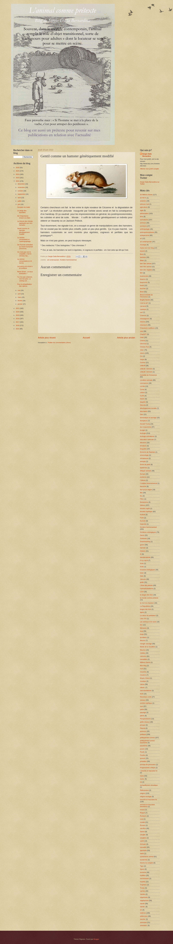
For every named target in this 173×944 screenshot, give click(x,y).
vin (141, 910)
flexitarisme (144, 502)
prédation (143, 761)
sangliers (143, 838)
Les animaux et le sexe (148, 622)
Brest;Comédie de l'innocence (146, 296)
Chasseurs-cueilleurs (147, 328)
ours (141, 706)
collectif (142, 365)
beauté (142, 251)
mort (141, 669)
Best (141, 254)
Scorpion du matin (23, 207)
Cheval (142, 340)
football (142, 515)
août (19, 197)
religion (142, 793)
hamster (143, 548)
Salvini (142, 832)
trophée (142, 882)
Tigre (142, 866)
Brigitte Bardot (145, 300)
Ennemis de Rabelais (147, 452)
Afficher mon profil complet (149, 169)
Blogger (96, 939)
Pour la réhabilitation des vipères (24, 285)
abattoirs (143, 201)
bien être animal (145, 263)
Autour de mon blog (147, 248)
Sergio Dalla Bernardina (147, 155)
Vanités (142, 894)
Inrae (142, 563)
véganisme (144, 897)
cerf (141, 312)
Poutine (142, 755)
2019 (18, 315)
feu (141, 496)
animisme (143, 226)
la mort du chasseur (147, 603)
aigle (141, 210)
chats (142, 337)
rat (141, 782)
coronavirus (144, 383)
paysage (143, 712)
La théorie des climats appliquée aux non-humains (25, 223)
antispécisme (144, 235)
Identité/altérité (145, 557)
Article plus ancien (126, 337)
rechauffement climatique (149, 785)
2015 (18, 329)
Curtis (142, 396)
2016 (18, 325)
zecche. (142, 919)
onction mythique (146, 703)
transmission (144, 878)
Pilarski (142, 728)
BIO (141, 273)
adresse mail (144, 204)
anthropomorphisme (147, 232)
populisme (143, 746)
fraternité (143, 524)
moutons (143, 675)
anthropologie (145, 229)
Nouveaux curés (145, 697)
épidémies (143, 468)
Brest (142, 292)
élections (143, 443)
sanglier (143, 835)
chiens (142, 353)
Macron (142, 640)
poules (142, 749)
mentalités (143, 659)
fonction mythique (146, 511)
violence (143, 913)
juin (19, 204)
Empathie (143, 449)
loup (141, 631)
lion (141, 625)
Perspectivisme (145, 719)
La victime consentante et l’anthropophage (23, 239)
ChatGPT (143, 334)
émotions (143, 446)
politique (143, 734)
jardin (142, 582)
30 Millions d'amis (146, 195)
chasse (142, 322)
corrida (142, 386)
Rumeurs (143, 816)
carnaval (143, 306)
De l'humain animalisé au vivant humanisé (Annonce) (25, 246)
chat (141, 331)
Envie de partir (145, 464)
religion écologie (145, 796)
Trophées (143, 885)
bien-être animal (145, 267)
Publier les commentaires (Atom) (59, 342)
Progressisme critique (147, 768)
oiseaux (142, 700)
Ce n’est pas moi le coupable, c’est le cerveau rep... (24, 254)
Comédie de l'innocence (148, 375)
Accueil (86, 337)
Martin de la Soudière (147, 647)
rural (141, 819)
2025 (18, 171)
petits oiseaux (145, 722)
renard (142, 810)
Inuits (142, 567)
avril (19, 294)
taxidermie (143, 860)
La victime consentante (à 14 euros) (24, 261)
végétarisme (144, 900)
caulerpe (143, 309)
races (142, 776)
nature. (142, 687)
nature (142, 684)
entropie (143, 461)
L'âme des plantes (146, 585)
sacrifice (143, 828)
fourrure (143, 521)
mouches (143, 672)
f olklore (143, 480)
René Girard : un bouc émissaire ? (25, 272)
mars (20, 297)
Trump (142, 888)
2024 (18, 174)
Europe (142, 474)
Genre (142, 535)
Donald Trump (145, 424)
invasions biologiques (147, 570)
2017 (18, 322)
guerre (142, 545)
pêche (142, 716)
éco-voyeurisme (145, 427)
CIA (141, 356)
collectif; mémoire (146, 369)
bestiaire (143, 257)
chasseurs (143, 325)
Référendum (144, 790)
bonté (142, 285)
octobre (20, 191)
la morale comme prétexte (149, 598)
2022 (18, 181)
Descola (143, 405)
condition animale (146, 380)
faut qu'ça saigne (146, 490)
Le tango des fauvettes (21, 211)
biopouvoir (143, 282)
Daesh (142, 399)
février (20, 300)
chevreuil (143, 344)
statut (142, 853)
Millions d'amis (145, 662)
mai (19, 290)
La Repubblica (145, 606)
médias (142, 653)
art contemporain (53, 260)
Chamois (143, 315)
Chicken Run (144, 347)
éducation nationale (147, 439)
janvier (20, 304)
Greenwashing (145, 541)
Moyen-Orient (145, 678)
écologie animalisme (147, 436)
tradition (143, 875)
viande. (142, 907)
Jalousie (143, 579)
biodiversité (144, 276)
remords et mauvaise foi (148, 800)
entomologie (144, 455)
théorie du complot (146, 863)
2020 (18, 312)
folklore (142, 505)
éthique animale (145, 471)
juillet (20, 201)
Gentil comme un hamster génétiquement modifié (23, 231)
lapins (142, 612)
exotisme (143, 477)
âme (141, 216)
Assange (143, 245)
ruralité (142, 822)
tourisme (143, 872)
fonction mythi (145, 508)
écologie (143, 433)
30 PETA (143, 198)
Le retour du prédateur (148, 615)
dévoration (143, 411)
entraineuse (144, 458)
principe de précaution (148, 764)
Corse (142, 389)
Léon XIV (143, 618)
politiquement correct (147, 737)
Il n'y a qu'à (144, 560)
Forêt (142, 518)
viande (142, 903)
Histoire (142, 551)
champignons (145, 319)
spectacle (143, 850)
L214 (142, 592)
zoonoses (143, 922)
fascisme (143, 486)
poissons (143, 731)
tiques (142, 869)
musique (143, 681)
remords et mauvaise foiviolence (147, 805)
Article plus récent (47, 337)
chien (142, 350)
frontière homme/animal (68, 260)
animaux (143, 223)
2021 (18, 308)
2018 (18, 318)
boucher (143, 288)
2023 (18, 178)
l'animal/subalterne (146, 588)
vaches (142, 891)
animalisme (144, 220)
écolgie (142, 430)
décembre (21, 184)
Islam (142, 573)
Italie (141, 576)
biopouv (143, 279)
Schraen (143, 844)
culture (142, 392)
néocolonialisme (145, 690)
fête (141, 493)
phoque (142, 725)
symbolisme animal (146, 856)
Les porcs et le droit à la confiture (24, 267)
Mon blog (143, 665)
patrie (142, 709)
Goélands (143, 538)
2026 (18, 167)
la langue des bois (146, 595)
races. (142, 779)
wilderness (144, 916)
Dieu (141, 414)
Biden (142, 260)
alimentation (144, 213)
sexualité (143, 847)
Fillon (142, 499)
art (141, 238)
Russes (142, 825)
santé (142, 841)
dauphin (143, 402)
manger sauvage (146, 644)
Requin (142, 813)
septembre (22, 194)
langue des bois (145, 609)
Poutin (142, 752)
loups (142, 634)
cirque (142, 359)
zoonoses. (143, 925)
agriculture (143, 207)
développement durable (148, 408)
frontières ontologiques (148, 532)
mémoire (143, 656)
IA (141, 554)
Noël (141, 694)
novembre (21, 187)
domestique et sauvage (148, 418)
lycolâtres (143, 637)
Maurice (143, 650)
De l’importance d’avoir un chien (23, 217)
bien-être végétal (146, 270)
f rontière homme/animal (148, 483)
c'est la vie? (144, 303)
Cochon (142, 362)
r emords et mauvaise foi (148, 771)
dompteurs (144, 421)
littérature (143, 628)
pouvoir (142, 758)
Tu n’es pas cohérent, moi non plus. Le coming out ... (24, 279)
